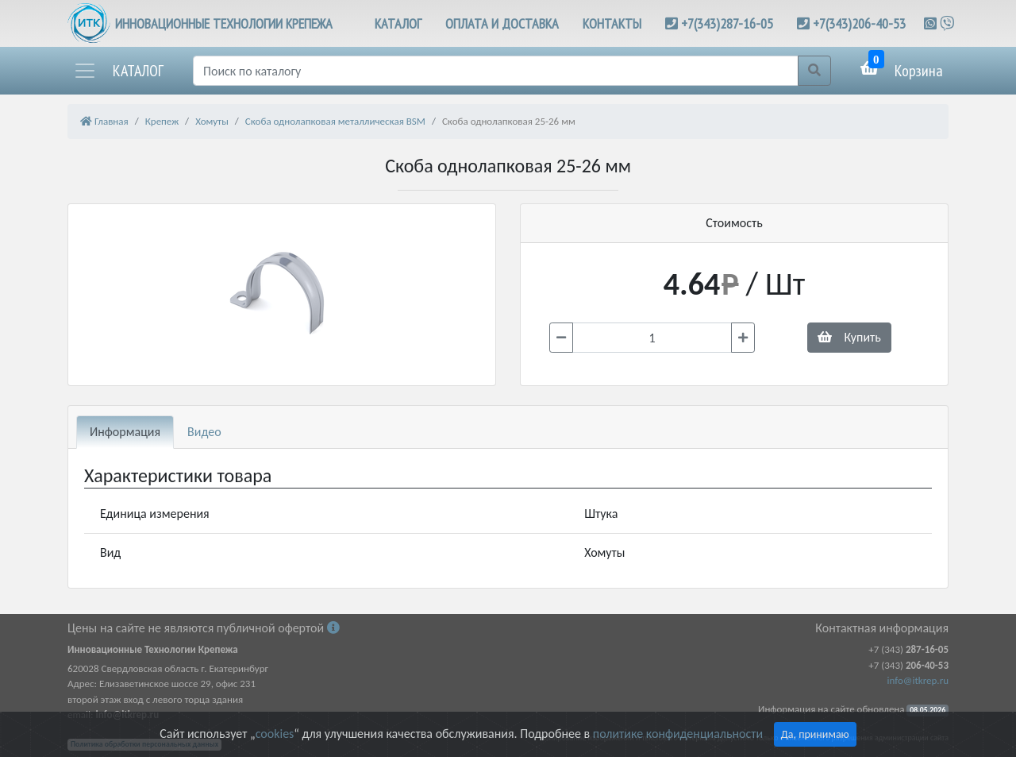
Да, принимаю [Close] (815, 734)
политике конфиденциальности (678, 733)
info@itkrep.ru (918, 680)
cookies (275, 733)
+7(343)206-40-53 (859, 23)
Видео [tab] (204, 431)
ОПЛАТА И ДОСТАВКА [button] (502, 23)
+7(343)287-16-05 (727, 23)
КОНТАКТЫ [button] (612, 23)
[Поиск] (496, 71)
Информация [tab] (125, 431)
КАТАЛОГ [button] (398, 23)
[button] (118, 71)
